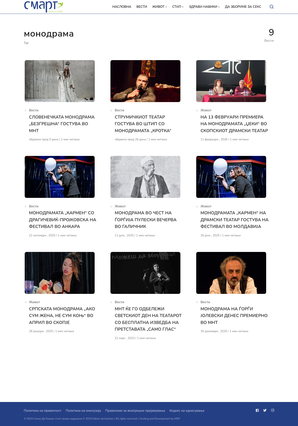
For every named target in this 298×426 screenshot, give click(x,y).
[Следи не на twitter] (264, 410)
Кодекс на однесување (186, 410)
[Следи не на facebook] (258, 410)
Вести (34, 114)
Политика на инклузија (83, 410)
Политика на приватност (42, 410)
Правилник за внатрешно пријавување (135, 410)
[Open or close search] (271, 6)
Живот (206, 114)
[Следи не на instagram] (271, 410)
